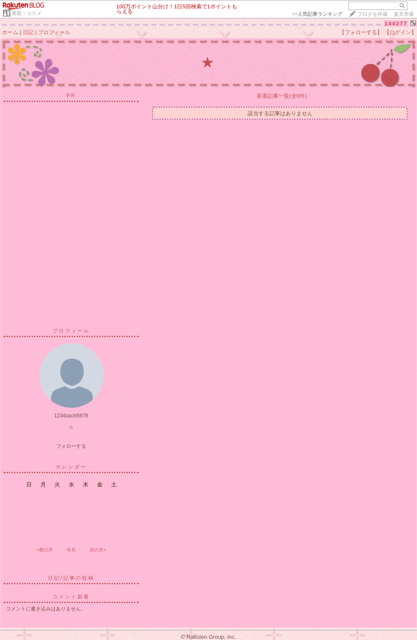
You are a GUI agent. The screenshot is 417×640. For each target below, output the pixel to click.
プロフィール (54, 32)
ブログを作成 (372, 14)
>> (317, 14)
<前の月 (44, 549)
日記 (28, 32)
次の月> (97, 549)
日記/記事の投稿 (71, 578)
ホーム (10, 32)
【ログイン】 (400, 32)
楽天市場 (404, 14)
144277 (396, 23)
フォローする (71, 446)
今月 (71, 549)
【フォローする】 (360, 32)
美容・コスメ (27, 13)
